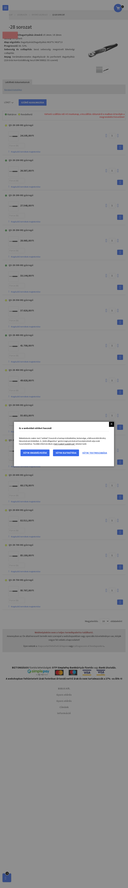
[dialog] (64, 444)
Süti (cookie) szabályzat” (64, 444)
